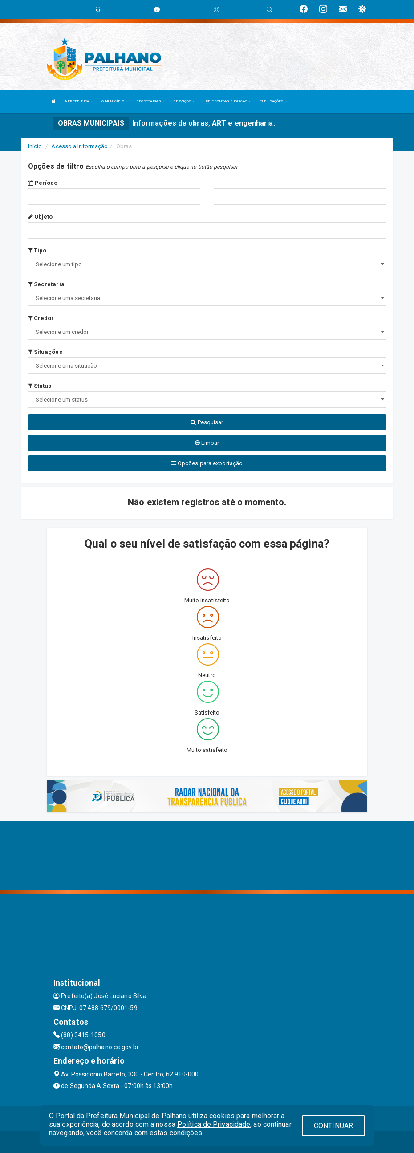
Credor (41, 318)
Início (35, 146)
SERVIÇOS (184, 101)
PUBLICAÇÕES (273, 101)
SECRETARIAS (150, 101)
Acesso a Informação (79, 146)
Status (40, 385)
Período (43, 182)
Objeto (40, 216)
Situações (45, 352)
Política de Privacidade (213, 1124)
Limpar (207, 442)
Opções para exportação (207, 463)
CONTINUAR (333, 1125)
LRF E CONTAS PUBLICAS (227, 101)
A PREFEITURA (78, 101)
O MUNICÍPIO (114, 101)
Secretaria (46, 284)
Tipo (37, 250)
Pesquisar (207, 422)
